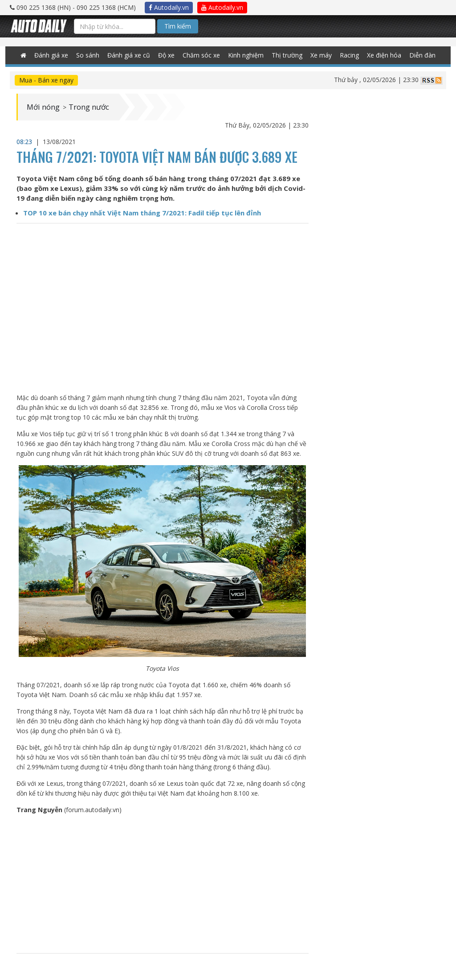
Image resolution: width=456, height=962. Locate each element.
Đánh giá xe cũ (136, 55)
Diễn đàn (412, 55)
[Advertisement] (162, 884)
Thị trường (284, 55)
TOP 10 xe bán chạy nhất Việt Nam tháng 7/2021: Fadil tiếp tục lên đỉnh (142, 212)
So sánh (97, 55)
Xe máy (316, 55)
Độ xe (171, 55)
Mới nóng (45, 107)
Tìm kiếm (177, 26)
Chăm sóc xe (204, 55)
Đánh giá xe (62, 55)
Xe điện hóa (376, 55)
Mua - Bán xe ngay (46, 80)
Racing (343, 55)
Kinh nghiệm (245, 55)
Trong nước (94, 107)
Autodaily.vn (169, 7)
